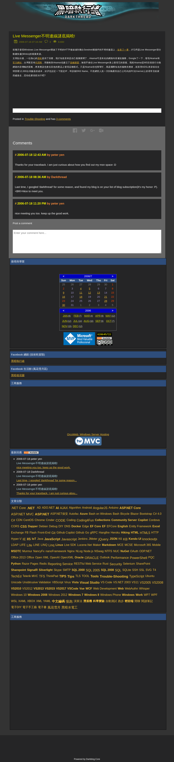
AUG (89, 321)
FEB (78, 315)
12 (89, 292)
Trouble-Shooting (35, 118)
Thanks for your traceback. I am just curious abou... (46, 493)
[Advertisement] (54, 87)
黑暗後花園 (17, 375)
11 (80, 292)
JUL (77, 321)
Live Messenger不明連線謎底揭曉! (44, 36)
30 (63, 305)
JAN (67, 315)
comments (63, 118)
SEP (99, 321)
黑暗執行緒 (17, 360)
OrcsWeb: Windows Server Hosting (88, 434)
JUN (66, 321)
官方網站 (17, 62)
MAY (110, 315)
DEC (77, 326)
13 (98, 292)
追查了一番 (123, 49)
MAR (88, 315)
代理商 (38, 62)
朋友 (40, 58)
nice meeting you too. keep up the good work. (43, 467)
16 (63, 296)
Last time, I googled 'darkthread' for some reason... (46, 480)
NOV (67, 326)
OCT (110, 321)
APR (99, 315)
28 (105, 301)
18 (80, 296)
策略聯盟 (74, 62)
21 (105, 296)
